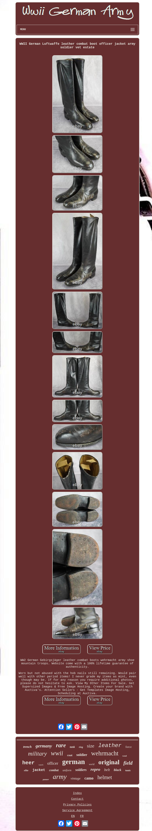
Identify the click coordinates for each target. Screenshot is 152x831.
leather (110, 745)
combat (54, 770)
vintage (76, 778)
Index (77, 793)
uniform (67, 770)
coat (69, 755)
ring (81, 747)
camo (89, 778)
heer (28, 763)
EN (73, 816)
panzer (46, 779)
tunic (128, 770)
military (37, 753)
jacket (38, 770)
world (91, 764)
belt (107, 770)
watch (41, 765)
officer (52, 763)
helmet (104, 777)
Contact (77, 799)
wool (124, 756)
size (90, 745)
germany (44, 745)
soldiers (81, 770)
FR (82, 816)
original (109, 762)
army (60, 776)
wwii (57, 753)
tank (72, 746)
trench (27, 746)
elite (26, 770)
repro (95, 769)
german (73, 762)
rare (61, 745)
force (128, 746)
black (117, 770)
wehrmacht (105, 753)
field (128, 763)
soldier (81, 755)
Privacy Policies (77, 804)
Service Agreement (77, 810)
